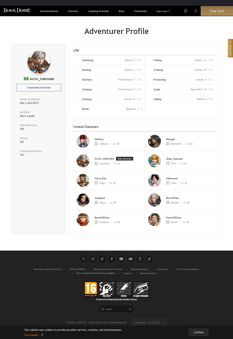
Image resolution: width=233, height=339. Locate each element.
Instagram (93, 258)
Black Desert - (147, 322)
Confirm (199, 332)
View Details (31, 335)
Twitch (102, 258)
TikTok (149, 258)
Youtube (121, 258)
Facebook (111, 258)
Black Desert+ (140, 258)
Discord (130, 258)
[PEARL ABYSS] (76, 322)
